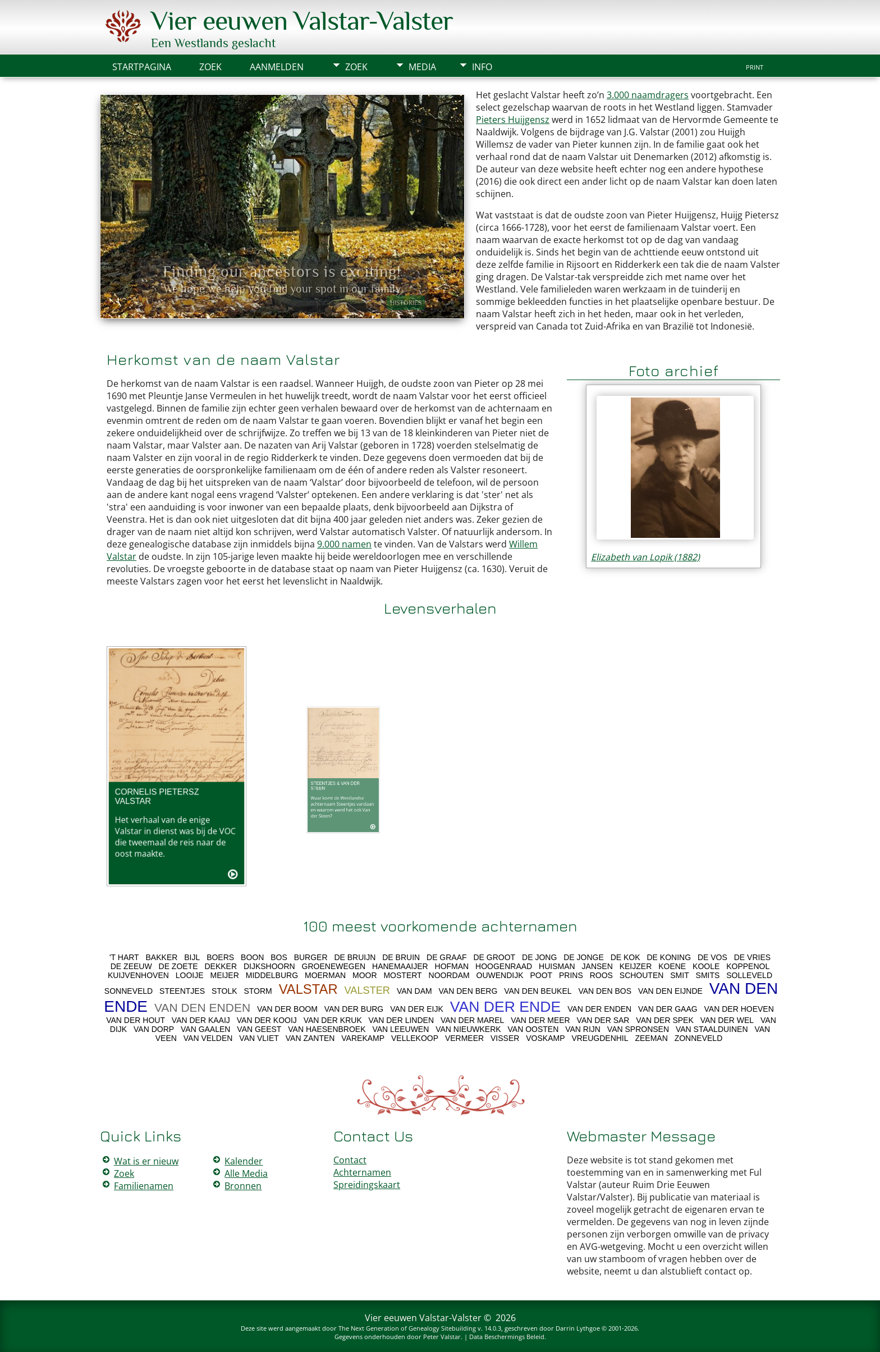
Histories (405, 303)
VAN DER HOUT (135, 1020)
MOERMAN (325, 975)
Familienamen (143, 1186)
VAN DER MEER (540, 1020)
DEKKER (220, 966)
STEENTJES (182, 990)
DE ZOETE (178, 966)
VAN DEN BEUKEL (537, 990)
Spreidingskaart (366, 1185)
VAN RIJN (583, 1029)
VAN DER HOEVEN (739, 1008)
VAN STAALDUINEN (712, 1029)
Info (482, 67)
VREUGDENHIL (599, 1038)
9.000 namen (344, 544)
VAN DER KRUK (333, 1020)
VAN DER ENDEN (599, 1008)
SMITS (708, 975)
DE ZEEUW (131, 966)
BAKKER (162, 957)
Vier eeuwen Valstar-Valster (302, 21)
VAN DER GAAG (668, 1008)
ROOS (601, 975)
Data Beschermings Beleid (506, 1336)
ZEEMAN (651, 1038)
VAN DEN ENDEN (202, 1007)
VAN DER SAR (603, 1020)
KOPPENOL (747, 966)
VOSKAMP (545, 1038)
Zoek (356, 67)
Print (754, 67)
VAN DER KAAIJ (201, 1020)
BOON (252, 957)
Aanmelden (277, 67)
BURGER (311, 957)
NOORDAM (449, 975)
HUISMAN (557, 966)
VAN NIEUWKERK (468, 1029)
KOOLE (706, 966)
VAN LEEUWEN (400, 1029)
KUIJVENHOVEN (138, 975)
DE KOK (625, 957)
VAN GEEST (259, 1029)
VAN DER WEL (727, 1020)
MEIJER (224, 975)
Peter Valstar (442, 1336)
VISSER (505, 1038)
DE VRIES (752, 957)
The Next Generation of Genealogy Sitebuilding (407, 1328)
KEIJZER (636, 966)
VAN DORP (154, 1029)
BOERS (220, 957)
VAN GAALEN (205, 1029)
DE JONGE (583, 957)
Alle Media (246, 1173)
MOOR (364, 975)
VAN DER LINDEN (401, 1020)
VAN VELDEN (208, 1038)
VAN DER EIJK (416, 1008)
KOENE (672, 966)
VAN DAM (414, 990)
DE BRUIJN (354, 957)
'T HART (124, 957)
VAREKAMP (362, 1038)
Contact (349, 1160)
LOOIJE (190, 975)
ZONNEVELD (699, 1038)
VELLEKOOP (414, 1038)
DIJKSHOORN (269, 966)
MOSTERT (402, 975)
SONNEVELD (128, 990)
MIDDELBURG (272, 975)
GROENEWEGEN (334, 966)
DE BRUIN (401, 957)
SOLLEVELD (749, 975)
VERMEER (464, 1038)
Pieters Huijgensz (512, 119)
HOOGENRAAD (503, 966)
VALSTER (367, 990)
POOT (541, 975)
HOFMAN (452, 966)
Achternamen (362, 1172)
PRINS (571, 975)
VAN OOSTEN (533, 1029)
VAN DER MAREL (472, 1020)
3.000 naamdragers (648, 95)
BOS (279, 957)
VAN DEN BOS (604, 990)
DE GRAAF (447, 957)
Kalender (243, 1161)
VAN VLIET (259, 1038)
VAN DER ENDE (505, 1006)
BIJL (192, 957)
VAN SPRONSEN (638, 1029)
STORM (258, 990)
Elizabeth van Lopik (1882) (645, 557)
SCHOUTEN (642, 975)
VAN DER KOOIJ (267, 1020)
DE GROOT (495, 957)
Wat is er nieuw (146, 1161)
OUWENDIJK (500, 975)
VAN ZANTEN (310, 1038)
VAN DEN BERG (468, 990)
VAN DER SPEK (664, 1020)
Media (422, 67)
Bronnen (243, 1186)
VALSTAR (308, 989)
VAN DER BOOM (287, 1008)
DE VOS (712, 957)
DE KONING (669, 957)
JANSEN (597, 966)
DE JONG (539, 957)
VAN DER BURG (354, 1008)
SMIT (679, 975)
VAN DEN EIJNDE (670, 990)
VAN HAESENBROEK (326, 1029)
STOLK (224, 990)
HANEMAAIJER (400, 966)
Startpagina (141, 67)
